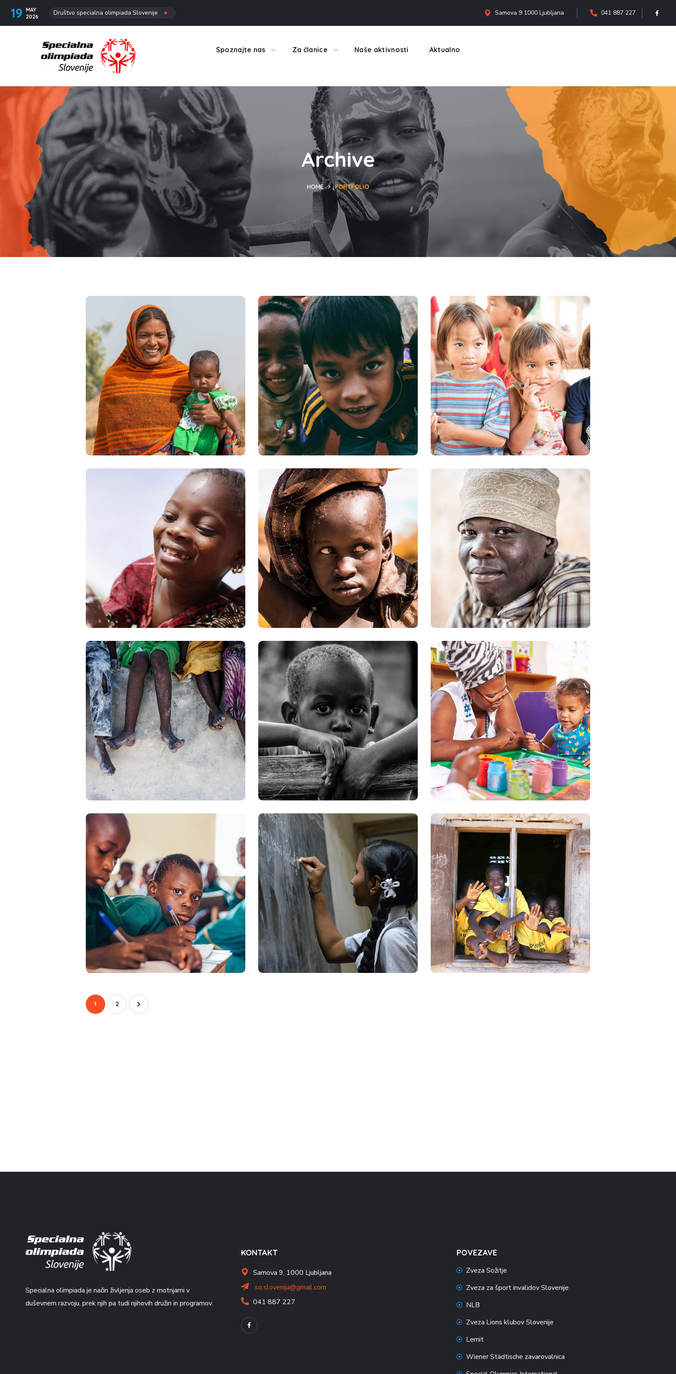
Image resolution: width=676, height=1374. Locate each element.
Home (315, 187)
